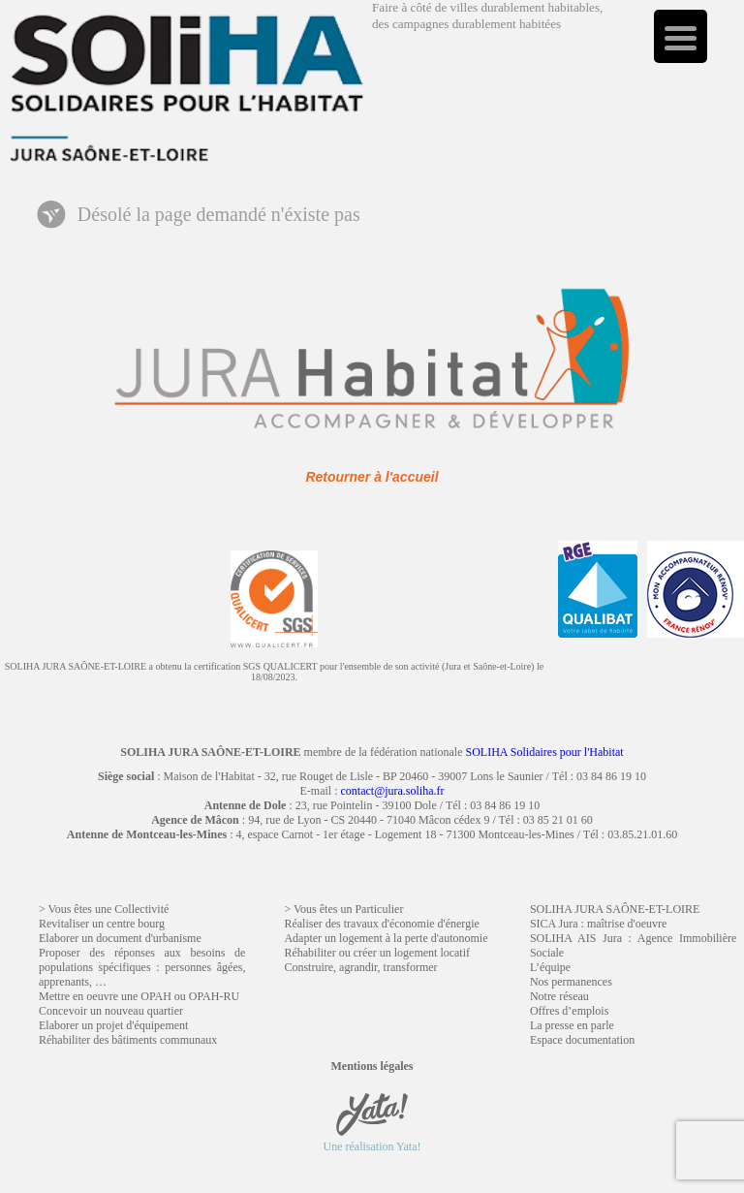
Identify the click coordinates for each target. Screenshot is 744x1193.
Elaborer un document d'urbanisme (120, 938)
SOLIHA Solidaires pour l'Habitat (545, 752)
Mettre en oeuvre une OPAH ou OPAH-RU (139, 996)
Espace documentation (582, 1040)
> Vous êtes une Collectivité (104, 909)
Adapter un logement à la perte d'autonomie (385, 938)
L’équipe (550, 967)
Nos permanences (571, 982)
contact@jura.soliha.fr (392, 791)
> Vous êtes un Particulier (343, 909)
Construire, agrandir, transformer (360, 967)
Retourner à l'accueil (371, 477)
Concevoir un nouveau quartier (111, 1011)
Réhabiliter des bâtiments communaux (128, 1040)
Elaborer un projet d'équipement (113, 1025)
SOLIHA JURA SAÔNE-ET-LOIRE (615, 909)
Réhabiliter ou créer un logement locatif (377, 952)
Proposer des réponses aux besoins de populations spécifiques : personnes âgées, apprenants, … (142, 967)
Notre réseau (559, 996)
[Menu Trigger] (680, 36)
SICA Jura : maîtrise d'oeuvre (598, 923)
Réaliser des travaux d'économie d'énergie (381, 923)
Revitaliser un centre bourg (102, 923)
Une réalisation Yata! (372, 1139)
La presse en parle (572, 1025)
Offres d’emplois (569, 1011)
